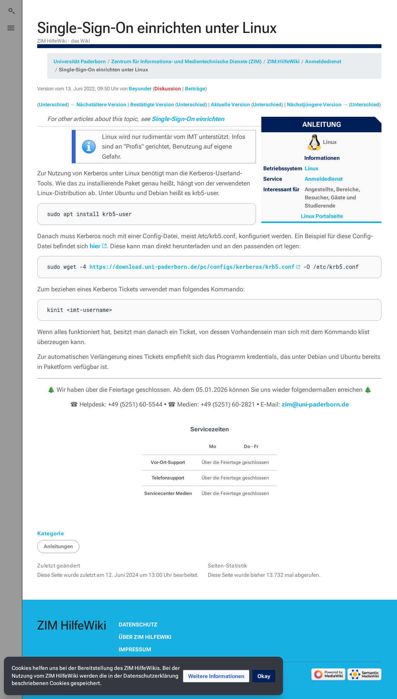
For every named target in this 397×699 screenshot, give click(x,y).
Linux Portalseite (322, 216)
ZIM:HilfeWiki (283, 61)
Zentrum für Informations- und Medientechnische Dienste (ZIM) (186, 61)
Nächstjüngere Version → (317, 104)
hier (95, 246)
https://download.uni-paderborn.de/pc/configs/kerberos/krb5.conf (192, 266)
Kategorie (50, 533)
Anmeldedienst (323, 61)
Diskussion (167, 89)
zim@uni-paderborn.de (315, 404)
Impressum (135, 649)
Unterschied (53, 104)
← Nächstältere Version (98, 104)
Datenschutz (138, 624)
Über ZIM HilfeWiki (145, 637)
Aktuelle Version (230, 104)
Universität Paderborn (80, 61)
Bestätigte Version (152, 104)
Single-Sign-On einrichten (188, 119)
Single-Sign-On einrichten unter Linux (103, 70)
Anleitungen (58, 546)
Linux (311, 168)
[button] (216, 676)
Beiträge (195, 89)
